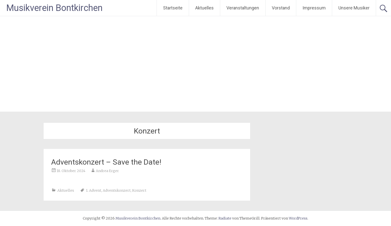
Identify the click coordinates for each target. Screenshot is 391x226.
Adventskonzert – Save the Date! (106, 162)
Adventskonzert (117, 190)
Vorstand (281, 7)
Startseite (173, 7)
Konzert (139, 190)
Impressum (314, 7)
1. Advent (93, 190)
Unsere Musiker (354, 7)
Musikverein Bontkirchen (54, 8)
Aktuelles (204, 7)
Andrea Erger (107, 171)
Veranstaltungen (242, 7)
